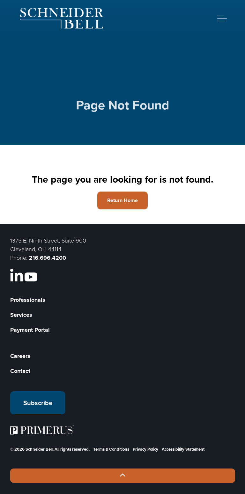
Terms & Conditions (111, 449)
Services (21, 315)
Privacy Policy (145, 449)
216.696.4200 (47, 258)
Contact (20, 371)
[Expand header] (222, 18)
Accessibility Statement (183, 449)
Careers (20, 356)
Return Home (122, 200)
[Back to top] (122, 476)
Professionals (27, 300)
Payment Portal (30, 330)
